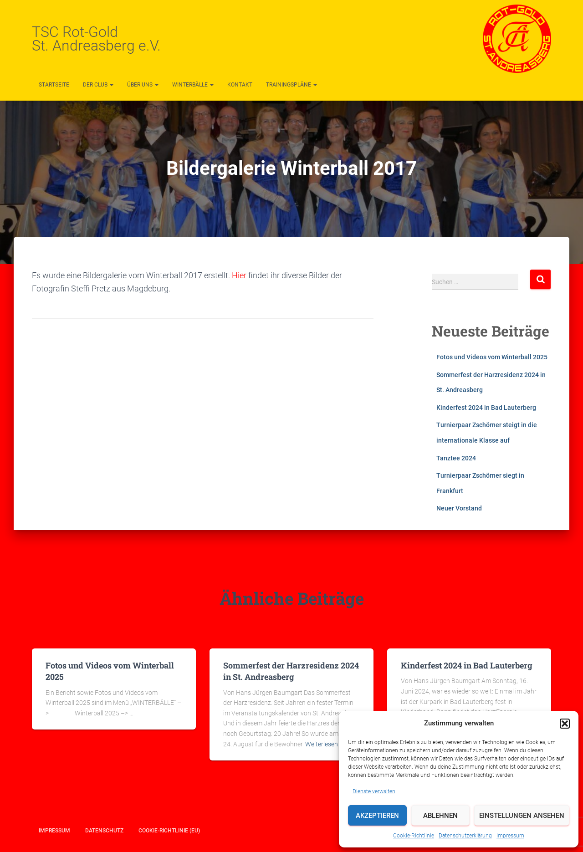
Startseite (54, 85)
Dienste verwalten (374, 791)
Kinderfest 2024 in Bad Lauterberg (486, 407)
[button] (564, 723)
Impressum (510, 835)
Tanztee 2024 (456, 458)
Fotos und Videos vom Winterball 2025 (491, 357)
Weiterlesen (321, 744)
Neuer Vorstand (459, 508)
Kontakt (239, 85)
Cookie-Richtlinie (413, 835)
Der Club (98, 85)
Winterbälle (193, 85)
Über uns (143, 85)
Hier (240, 275)
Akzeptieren (377, 815)
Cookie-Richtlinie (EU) (169, 830)
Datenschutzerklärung (465, 835)
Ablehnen (440, 815)
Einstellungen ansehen (521, 815)
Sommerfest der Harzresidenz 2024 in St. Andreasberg (291, 671)
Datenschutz (104, 830)
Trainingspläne (291, 85)
